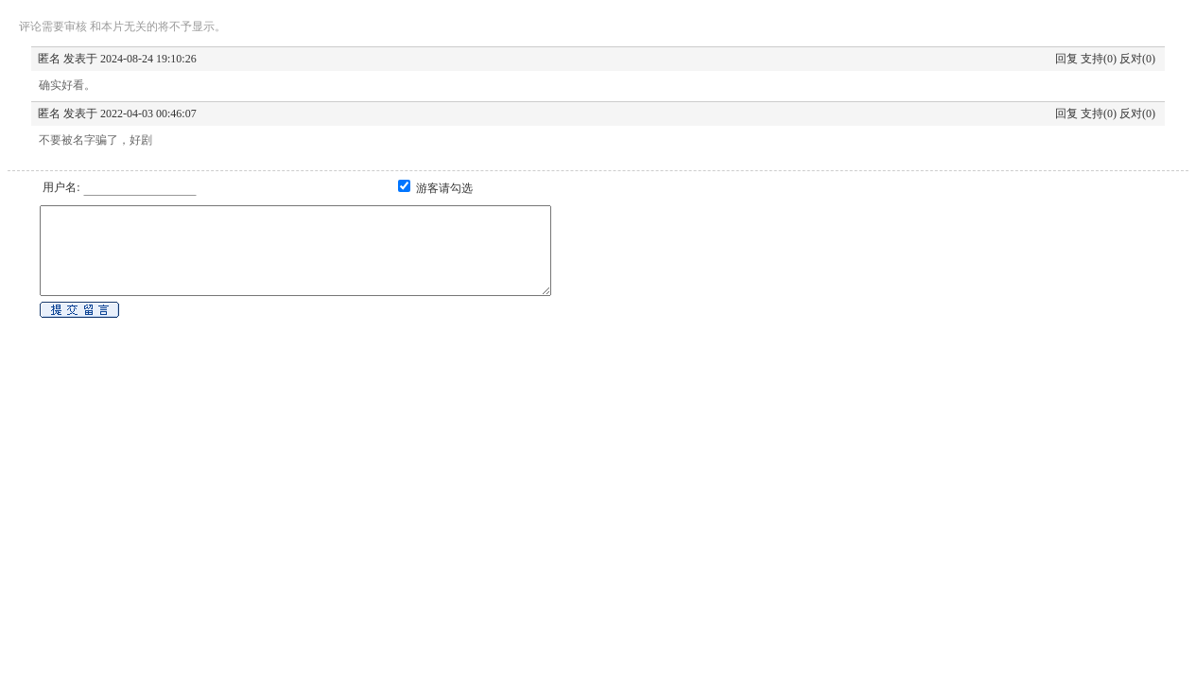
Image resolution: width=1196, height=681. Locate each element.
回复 (1066, 58)
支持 (1092, 58)
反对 (1130, 58)
